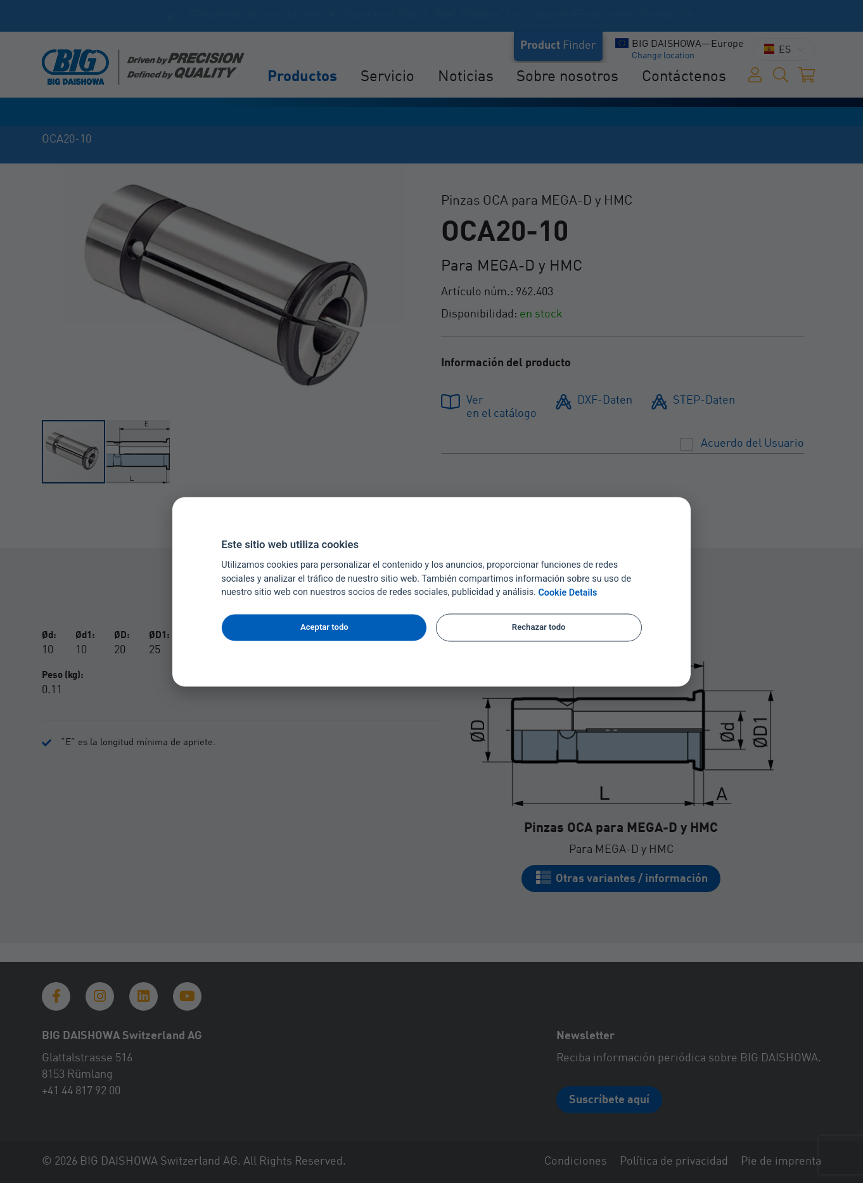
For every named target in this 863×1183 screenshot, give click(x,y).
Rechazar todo (539, 627)
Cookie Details (567, 592)
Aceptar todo (324, 627)
